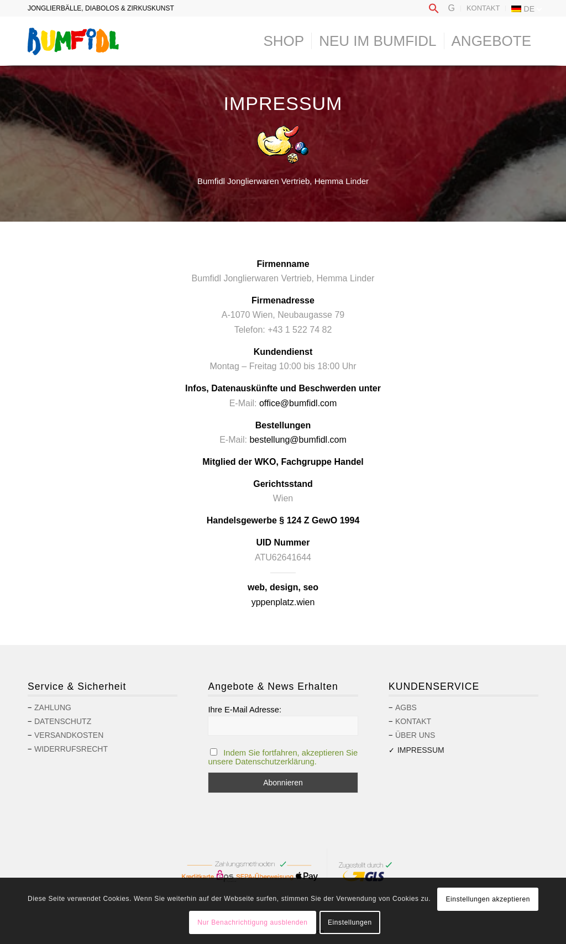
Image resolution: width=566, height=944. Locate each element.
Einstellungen (350, 922)
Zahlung (52, 707)
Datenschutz (62, 721)
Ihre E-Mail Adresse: (244, 709)
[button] (433, 11)
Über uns (415, 735)
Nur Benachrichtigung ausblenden (252, 922)
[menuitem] (434, 9)
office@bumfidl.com (298, 403)
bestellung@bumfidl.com (297, 439)
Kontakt (483, 8)
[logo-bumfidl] (73, 41)
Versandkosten (68, 735)
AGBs (406, 707)
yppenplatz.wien (283, 602)
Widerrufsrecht (71, 748)
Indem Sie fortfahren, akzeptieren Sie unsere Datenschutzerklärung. (283, 757)
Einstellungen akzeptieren (488, 899)
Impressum (420, 750)
